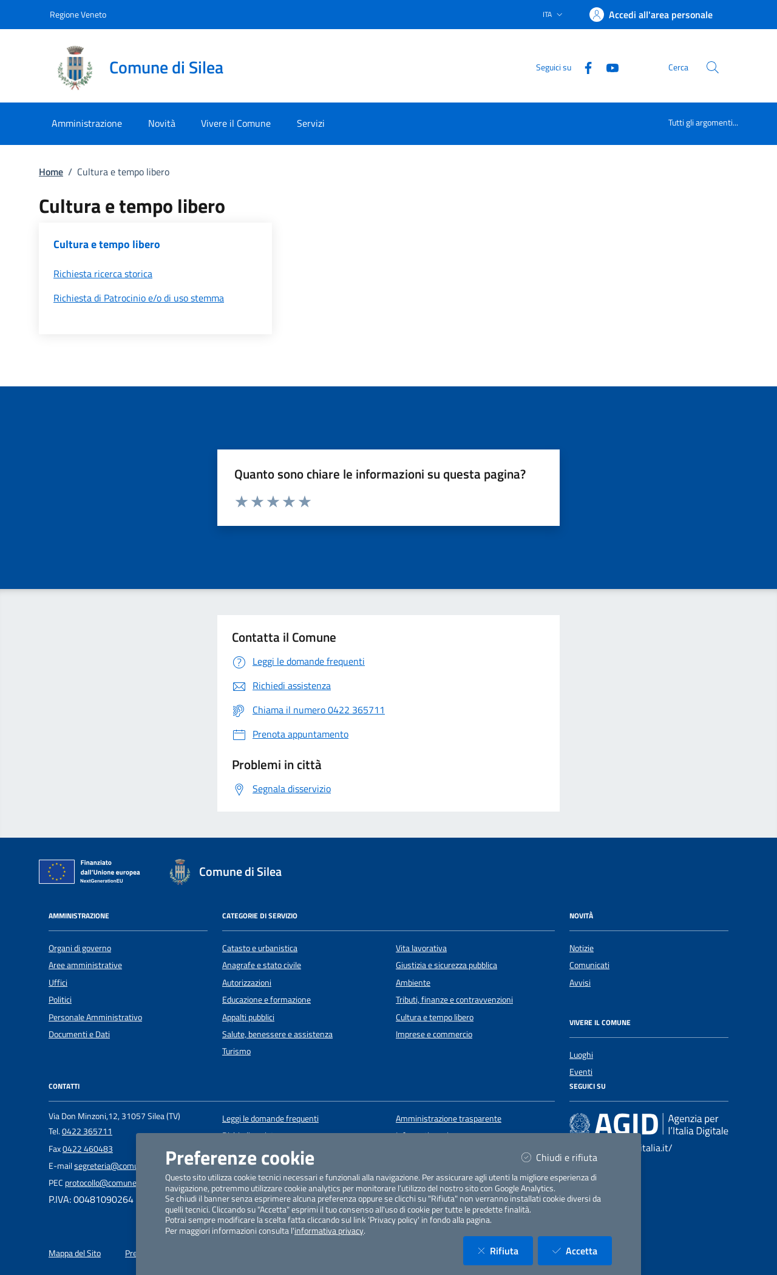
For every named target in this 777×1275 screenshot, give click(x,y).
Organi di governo (80, 948)
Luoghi (581, 1054)
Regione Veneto (78, 14)
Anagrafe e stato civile (261, 965)
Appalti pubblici (248, 1017)
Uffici (58, 982)
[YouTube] (607, 66)
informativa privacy (329, 1230)
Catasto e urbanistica (259, 948)
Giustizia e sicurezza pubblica (446, 965)
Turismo (236, 1051)
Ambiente (413, 982)
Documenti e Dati (79, 1034)
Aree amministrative (85, 965)
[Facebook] (583, 66)
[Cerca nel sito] (712, 67)
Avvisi (580, 982)
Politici (60, 999)
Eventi (580, 1071)
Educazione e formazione (266, 999)
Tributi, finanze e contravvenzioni (454, 999)
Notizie (581, 948)
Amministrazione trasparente (448, 1118)
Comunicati (589, 965)
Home (51, 171)
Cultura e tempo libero (434, 1017)
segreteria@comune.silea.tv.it (128, 1165)
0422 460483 (88, 1149)
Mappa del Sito (75, 1253)
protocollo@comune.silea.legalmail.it (130, 1182)
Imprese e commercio (434, 1034)
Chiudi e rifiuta (566, 1157)
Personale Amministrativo (95, 1017)
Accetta (582, 1250)
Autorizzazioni (246, 982)
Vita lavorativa (421, 948)
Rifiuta (505, 1250)
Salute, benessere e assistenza (277, 1034)
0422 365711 (87, 1131)
